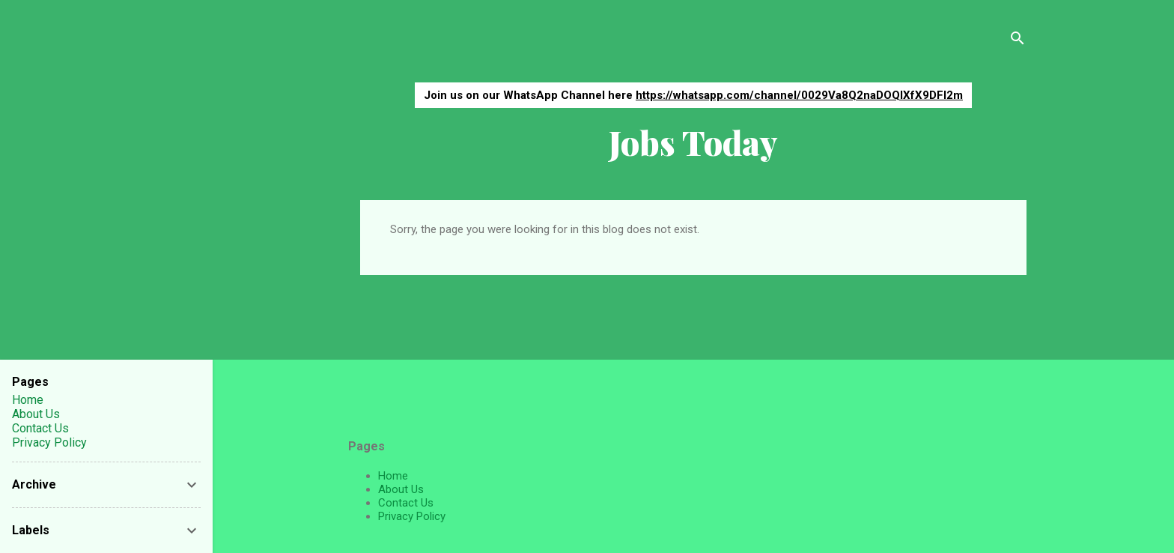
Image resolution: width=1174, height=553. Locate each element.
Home (393, 476)
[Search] (1018, 41)
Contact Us (406, 503)
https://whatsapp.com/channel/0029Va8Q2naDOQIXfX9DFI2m (799, 95)
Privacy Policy (411, 516)
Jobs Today (693, 142)
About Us (401, 489)
